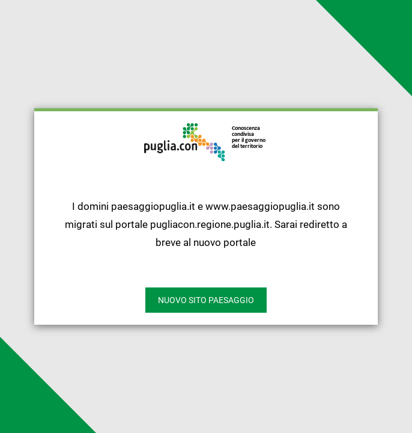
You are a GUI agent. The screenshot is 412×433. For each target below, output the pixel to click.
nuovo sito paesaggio (206, 300)
